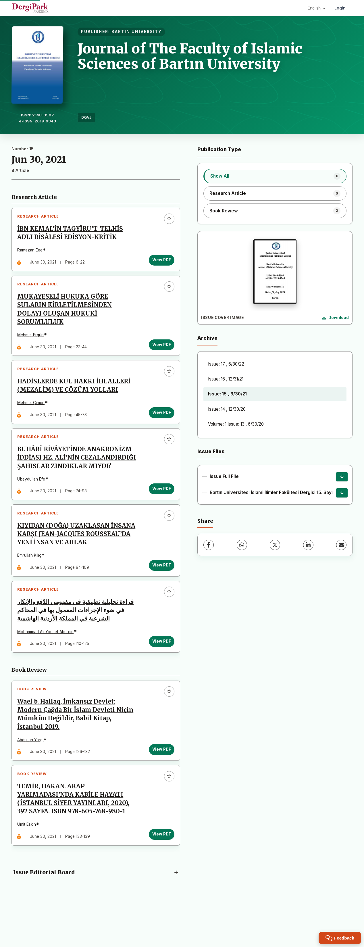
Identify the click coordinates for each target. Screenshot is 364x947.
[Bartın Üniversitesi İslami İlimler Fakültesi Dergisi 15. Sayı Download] (342, 492)
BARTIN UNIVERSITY (136, 31)
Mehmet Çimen (32, 411)
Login (340, 7)
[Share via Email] (341, 545)
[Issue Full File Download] (342, 476)
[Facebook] (208, 545)
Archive (207, 338)
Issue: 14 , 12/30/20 (227, 409)
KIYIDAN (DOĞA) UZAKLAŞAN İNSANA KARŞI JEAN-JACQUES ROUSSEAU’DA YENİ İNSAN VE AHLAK (77, 557)
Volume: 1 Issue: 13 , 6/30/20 (236, 424)
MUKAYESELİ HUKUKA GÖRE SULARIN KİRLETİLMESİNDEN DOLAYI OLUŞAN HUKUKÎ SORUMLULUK (66, 314)
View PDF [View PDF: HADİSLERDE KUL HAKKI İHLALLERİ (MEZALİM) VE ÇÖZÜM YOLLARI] (160, 420)
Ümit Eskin (28, 857)
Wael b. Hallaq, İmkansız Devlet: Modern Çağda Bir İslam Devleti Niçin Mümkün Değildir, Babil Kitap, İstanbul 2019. (77, 744)
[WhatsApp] (242, 545)
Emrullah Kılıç (31, 578)
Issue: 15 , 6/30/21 (227, 394)
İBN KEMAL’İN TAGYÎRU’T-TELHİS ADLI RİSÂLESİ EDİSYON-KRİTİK (72, 235)
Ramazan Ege (31, 251)
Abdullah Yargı (32, 769)
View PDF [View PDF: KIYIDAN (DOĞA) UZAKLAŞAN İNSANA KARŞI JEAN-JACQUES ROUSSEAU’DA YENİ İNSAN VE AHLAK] (160, 588)
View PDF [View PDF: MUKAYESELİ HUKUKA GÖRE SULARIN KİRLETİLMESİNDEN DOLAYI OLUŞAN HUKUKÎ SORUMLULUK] (160, 349)
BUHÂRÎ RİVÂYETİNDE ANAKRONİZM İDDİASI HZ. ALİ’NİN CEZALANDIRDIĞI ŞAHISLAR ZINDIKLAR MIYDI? (76, 473)
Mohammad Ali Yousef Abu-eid (47, 658)
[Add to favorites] (167, 220)
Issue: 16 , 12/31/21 (225, 379)
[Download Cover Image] (335, 318)
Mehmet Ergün (32, 339)
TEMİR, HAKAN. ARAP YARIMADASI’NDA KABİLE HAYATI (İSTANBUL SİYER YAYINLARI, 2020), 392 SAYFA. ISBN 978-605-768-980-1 (75, 832)
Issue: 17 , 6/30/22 (226, 364)
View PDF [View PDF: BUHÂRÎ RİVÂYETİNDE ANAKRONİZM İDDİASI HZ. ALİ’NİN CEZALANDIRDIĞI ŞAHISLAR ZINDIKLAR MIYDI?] (160, 508)
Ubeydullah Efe (33, 499)
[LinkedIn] (308, 545)
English (316, 8)
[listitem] (274, 176)
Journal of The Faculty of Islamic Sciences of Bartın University (190, 56)
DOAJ (86, 117)
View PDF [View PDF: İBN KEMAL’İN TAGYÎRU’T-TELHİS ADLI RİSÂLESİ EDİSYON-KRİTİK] (160, 261)
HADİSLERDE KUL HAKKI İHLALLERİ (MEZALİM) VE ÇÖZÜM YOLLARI (75, 394)
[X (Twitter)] (275, 545)
